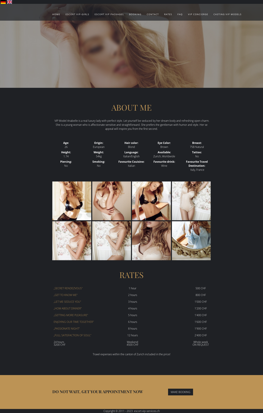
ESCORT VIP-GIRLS (77, 14)
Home (56, 14)
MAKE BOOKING (180, 392)
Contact (153, 14)
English (9, 2)
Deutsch (3, 2)
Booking (135, 14)
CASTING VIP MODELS (228, 14)
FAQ (180, 14)
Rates (168, 14)
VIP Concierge (198, 14)
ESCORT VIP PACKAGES (109, 14)
